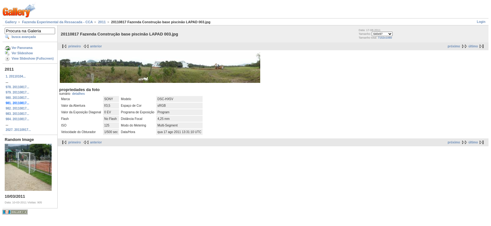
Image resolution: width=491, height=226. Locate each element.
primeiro (74, 46)
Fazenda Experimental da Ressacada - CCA (57, 22)
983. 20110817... (17, 114)
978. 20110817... (17, 87)
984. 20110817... (17, 119)
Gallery (11, 22)
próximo (454, 46)
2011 (102, 22)
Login (481, 22)
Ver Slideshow (22, 53)
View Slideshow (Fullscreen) (33, 58)
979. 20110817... (17, 92)
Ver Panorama (22, 48)
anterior (96, 46)
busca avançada (24, 37)
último (473, 46)
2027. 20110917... (18, 130)
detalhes (78, 93)
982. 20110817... (17, 108)
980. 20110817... (17, 98)
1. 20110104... (16, 76)
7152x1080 (385, 37)
